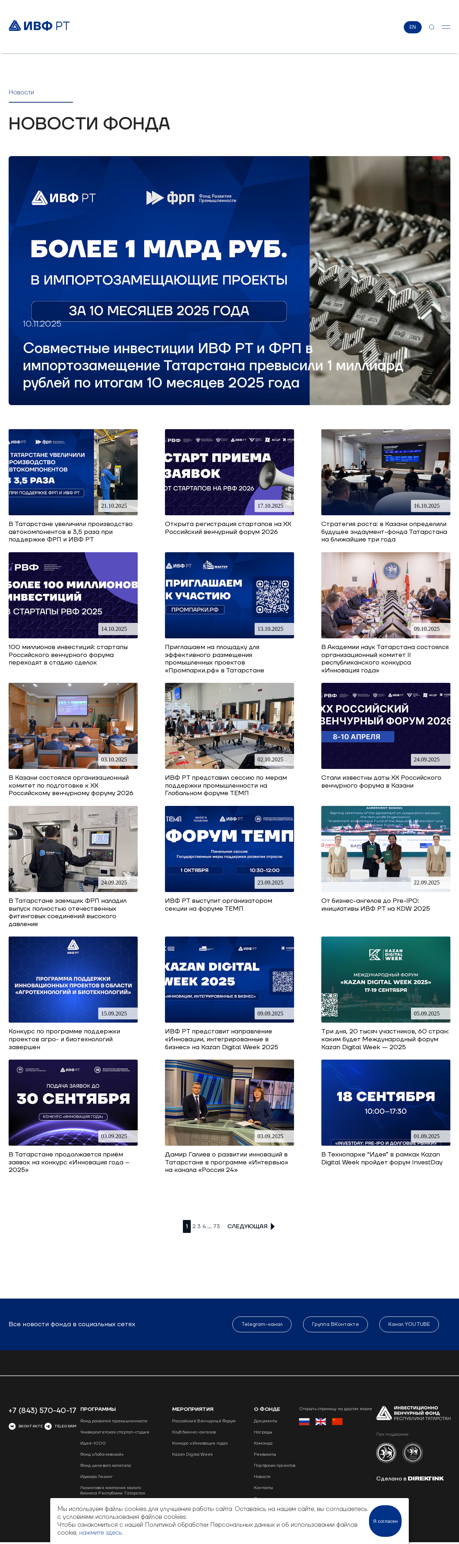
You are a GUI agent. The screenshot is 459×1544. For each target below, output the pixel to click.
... (209, 1227)
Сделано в (410, 1479)
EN (413, 27)
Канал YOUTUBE (409, 1325)
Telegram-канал (262, 1325)
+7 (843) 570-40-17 (42, 1411)
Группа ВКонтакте (335, 1325)
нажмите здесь (100, 1533)
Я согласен (385, 1521)
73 (216, 1226)
